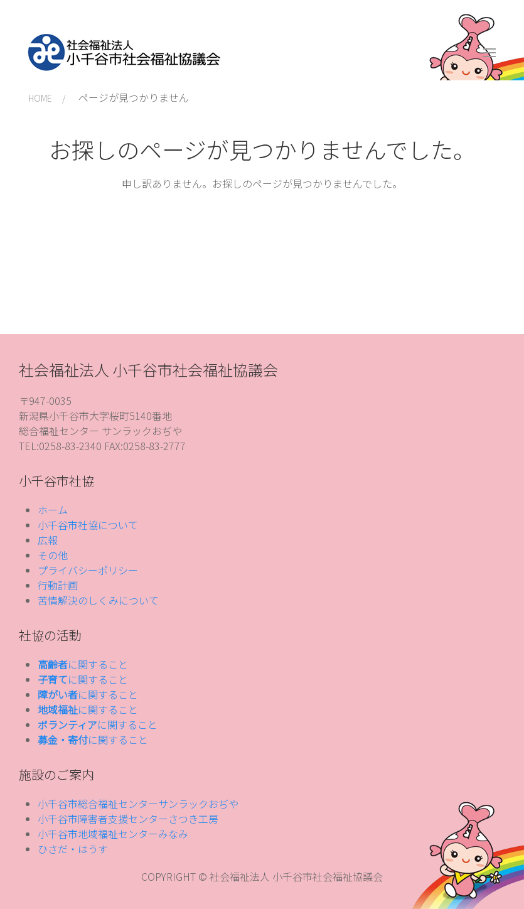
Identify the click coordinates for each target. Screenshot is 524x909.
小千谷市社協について (88, 524)
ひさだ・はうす (73, 848)
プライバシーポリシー (88, 570)
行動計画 (58, 585)
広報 (48, 539)
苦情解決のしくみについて (98, 600)
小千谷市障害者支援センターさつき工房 (128, 818)
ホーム (53, 509)
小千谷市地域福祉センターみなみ (113, 833)
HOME (40, 98)
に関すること (83, 664)
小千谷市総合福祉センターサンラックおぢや (138, 803)
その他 (53, 554)
